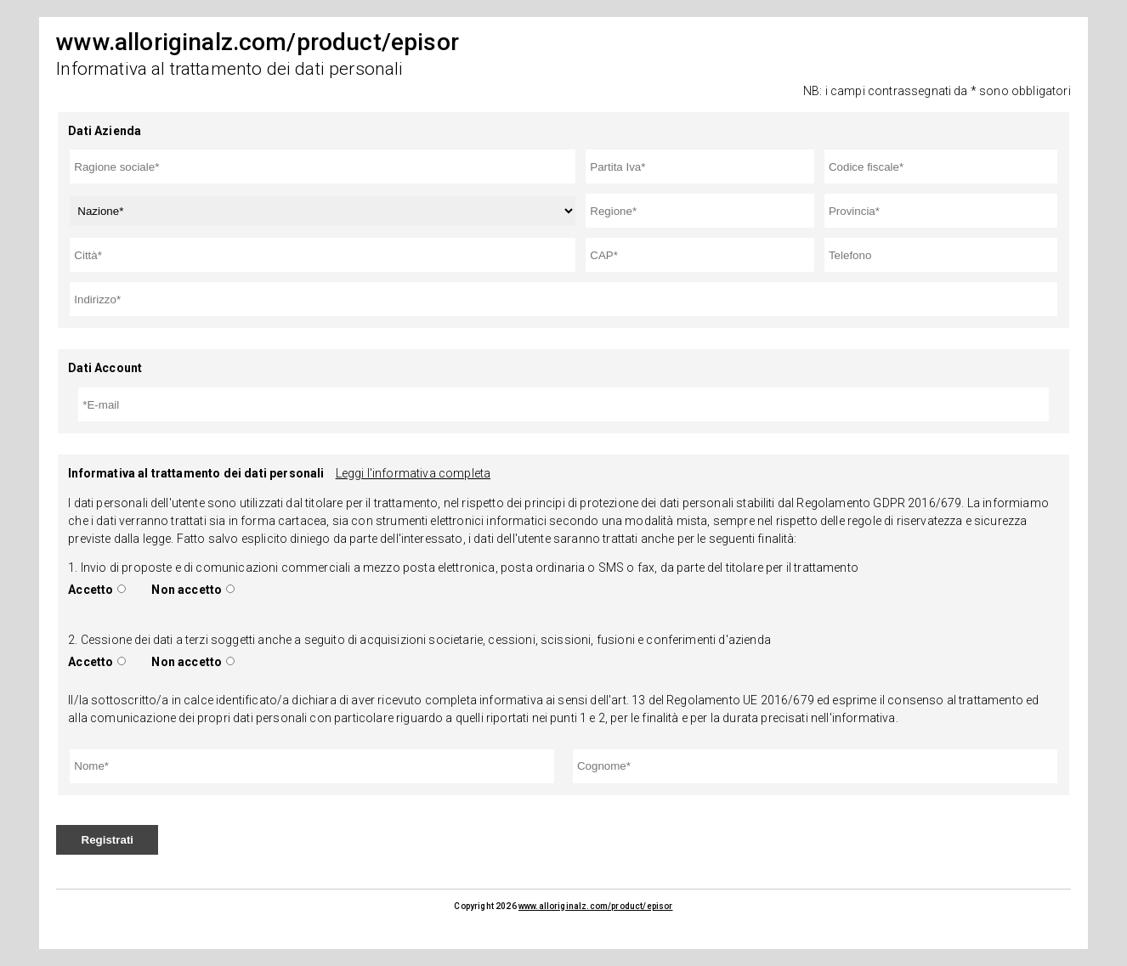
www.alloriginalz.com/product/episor (595, 906)
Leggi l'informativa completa (413, 473)
